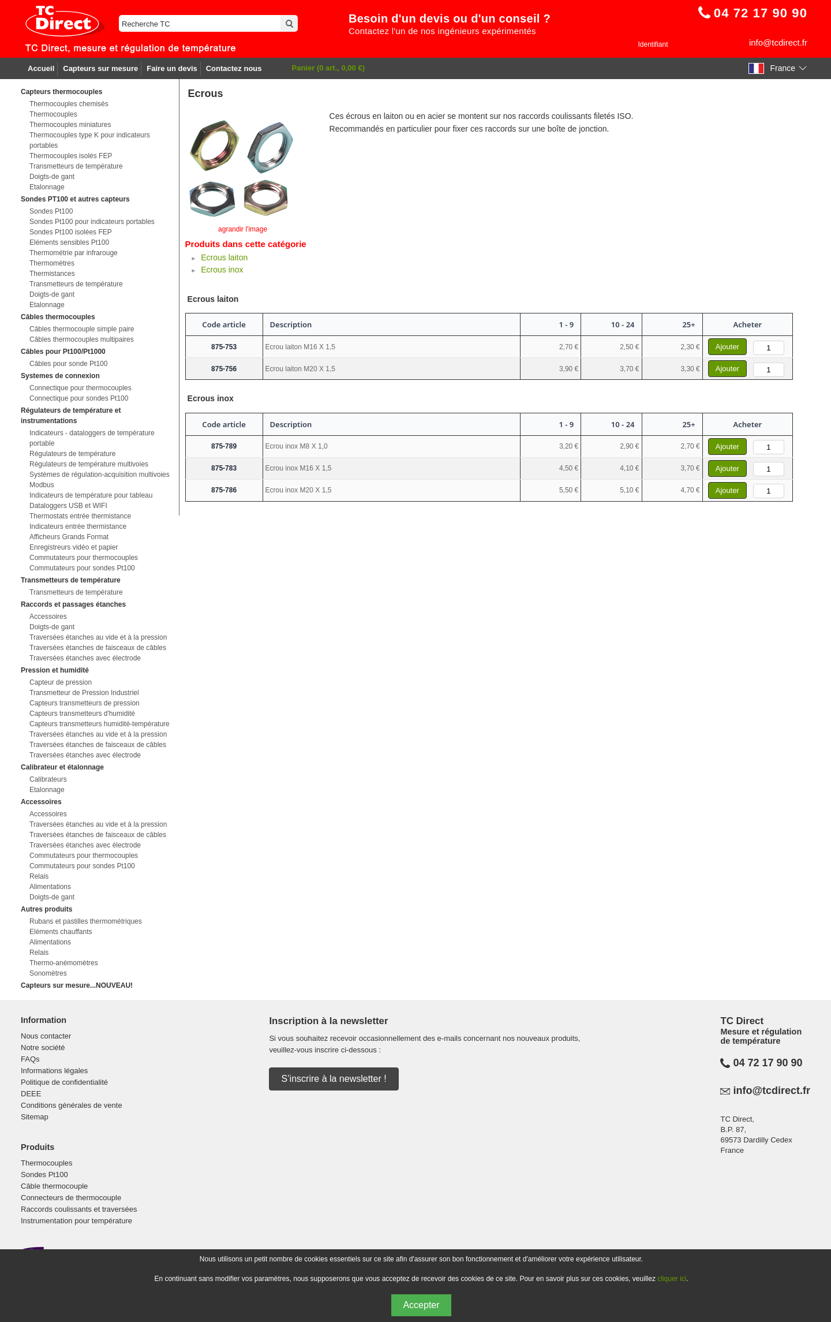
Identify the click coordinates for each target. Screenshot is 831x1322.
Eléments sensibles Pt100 (69, 242)
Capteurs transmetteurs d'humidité (82, 713)
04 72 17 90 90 (767, 1063)
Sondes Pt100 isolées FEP (70, 232)
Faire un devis (172, 68)
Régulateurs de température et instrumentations (71, 415)
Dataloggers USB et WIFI (68, 506)
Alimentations (50, 887)
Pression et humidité (55, 670)
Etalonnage (47, 187)
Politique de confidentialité (64, 1082)
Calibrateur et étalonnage (62, 767)
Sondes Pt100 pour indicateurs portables (92, 222)
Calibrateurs (48, 779)
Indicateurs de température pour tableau (90, 495)
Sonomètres (48, 973)
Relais (38, 876)
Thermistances (52, 274)
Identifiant (653, 44)
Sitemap (34, 1116)
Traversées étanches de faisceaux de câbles (97, 648)
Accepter (421, 1305)
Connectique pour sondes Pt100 (78, 398)
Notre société (43, 1047)
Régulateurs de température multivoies (88, 464)
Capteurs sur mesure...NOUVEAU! (77, 985)
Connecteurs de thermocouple (71, 1197)
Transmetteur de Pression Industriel (84, 693)
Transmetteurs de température (76, 166)
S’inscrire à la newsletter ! (333, 1079)
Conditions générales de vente (71, 1105)
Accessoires (48, 617)
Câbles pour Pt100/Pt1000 (63, 352)
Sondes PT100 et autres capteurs (75, 199)
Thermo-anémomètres (63, 963)
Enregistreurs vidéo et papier (73, 547)
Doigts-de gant (51, 177)
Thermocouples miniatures (70, 125)
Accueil (41, 68)
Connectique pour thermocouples (80, 388)
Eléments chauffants (60, 932)
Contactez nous (234, 68)
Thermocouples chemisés (68, 104)
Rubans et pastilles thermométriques (85, 921)
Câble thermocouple (54, 1186)
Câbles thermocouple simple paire (81, 329)
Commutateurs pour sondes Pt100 (82, 568)
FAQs (30, 1059)
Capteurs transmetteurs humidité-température (99, 724)
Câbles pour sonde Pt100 (68, 364)
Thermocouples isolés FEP (70, 156)
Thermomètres (51, 263)
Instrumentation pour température (76, 1220)
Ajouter (727, 346)
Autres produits (46, 909)
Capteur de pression (60, 682)
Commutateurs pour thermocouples (83, 558)
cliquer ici (671, 1279)
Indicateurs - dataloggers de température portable (92, 438)
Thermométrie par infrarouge (73, 253)
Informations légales (54, 1070)
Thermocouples (53, 114)
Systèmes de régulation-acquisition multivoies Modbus (99, 479)
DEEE (31, 1093)
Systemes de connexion (60, 376)
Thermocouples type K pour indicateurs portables (89, 140)
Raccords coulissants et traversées (79, 1209)
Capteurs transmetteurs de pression (84, 703)
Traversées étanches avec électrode (85, 658)
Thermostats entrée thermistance (80, 516)
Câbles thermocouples (58, 317)
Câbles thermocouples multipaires (81, 339)
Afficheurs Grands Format (68, 537)
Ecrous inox (222, 269)
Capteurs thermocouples (61, 92)
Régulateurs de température (72, 454)
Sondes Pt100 (51, 211)
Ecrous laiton (224, 257)
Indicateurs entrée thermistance (77, 526)
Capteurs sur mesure (100, 68)
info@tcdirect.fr (778, 42)
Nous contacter (46, 1036)
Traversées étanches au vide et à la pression (98, 637)
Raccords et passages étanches (73, 604)
